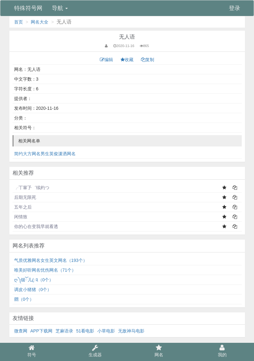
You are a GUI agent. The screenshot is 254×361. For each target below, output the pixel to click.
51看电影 (85, 330)
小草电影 (106, 330)
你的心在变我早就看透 (36, 226)
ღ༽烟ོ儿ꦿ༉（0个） (34, 279)
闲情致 (20, 216)
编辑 (107, 59)
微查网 (20, 330)
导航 (60, 8)
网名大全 (39, 21)
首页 (18, 21)
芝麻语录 (64, 330)
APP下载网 (41, 330)
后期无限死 (25, 197)
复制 (147, 59)
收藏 (128, 59)
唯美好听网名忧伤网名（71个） (45, 270)
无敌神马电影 (131, 330)
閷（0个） (24, 299)
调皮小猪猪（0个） (33, 289)
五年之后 (23, 207)
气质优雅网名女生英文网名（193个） (50, 260)
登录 (234, 8)
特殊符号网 (28, 8)
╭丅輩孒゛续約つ (31, 187)
